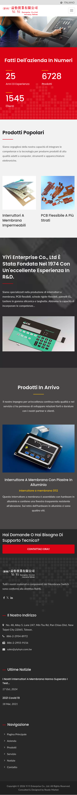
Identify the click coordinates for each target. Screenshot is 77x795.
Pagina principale (17, 734)
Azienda (11, 740)
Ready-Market (51, 789)
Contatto (12, 767)
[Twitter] (7, 598)
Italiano (69, 2)
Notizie (11, 760)
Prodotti (11, 747)
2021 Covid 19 (11, 698)
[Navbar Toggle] (71, 10)
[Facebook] (4, 598)
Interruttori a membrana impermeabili (14, 220)
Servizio (11, 754)
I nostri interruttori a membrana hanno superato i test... (35, 681)
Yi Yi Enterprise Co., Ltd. (38, 786)
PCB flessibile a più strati (57, 218)
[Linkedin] (11, 598)
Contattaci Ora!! (38, 549)
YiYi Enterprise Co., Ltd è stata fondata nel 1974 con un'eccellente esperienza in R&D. (36, 267)
